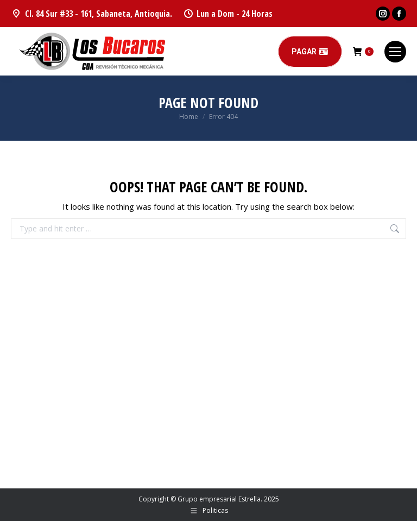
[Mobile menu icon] (395, 51)
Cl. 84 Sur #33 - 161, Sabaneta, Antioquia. (91, 14)
